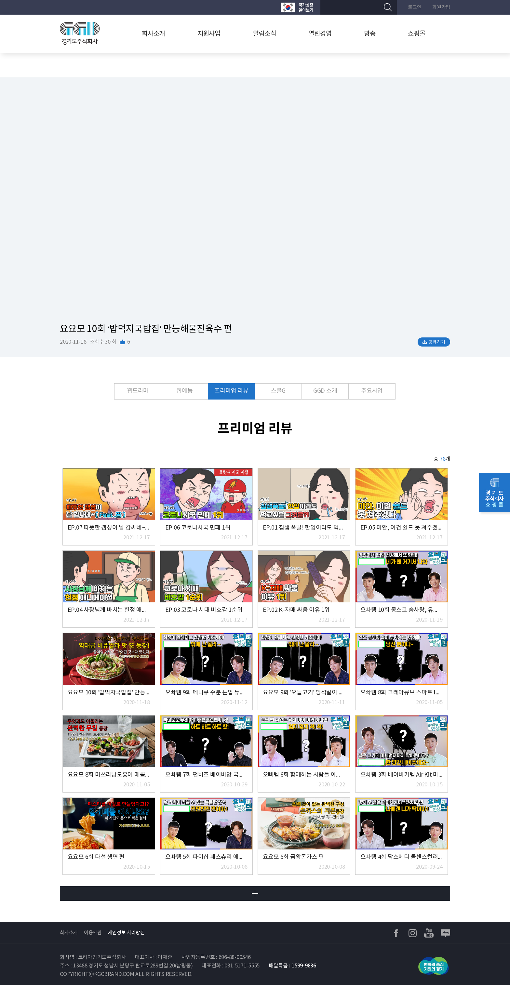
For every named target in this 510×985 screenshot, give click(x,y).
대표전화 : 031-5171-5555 (231, 966)
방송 (370, 34)
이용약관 (93, 932)
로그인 (414, 7)
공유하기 (436, 341)
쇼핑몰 (416, 34)
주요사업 (372, 390)
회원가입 (441, 7)
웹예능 (184, 390)
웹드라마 (138, 390)
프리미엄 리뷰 (231, 390)
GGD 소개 (325, 390)
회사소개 (153, 34)
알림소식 (264, 34)
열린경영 (319, 34)
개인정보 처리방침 (126, 932)
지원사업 (209, 34)
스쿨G (278, 390)
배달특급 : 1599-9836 (292, 966)
